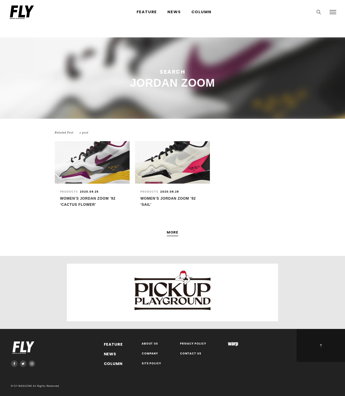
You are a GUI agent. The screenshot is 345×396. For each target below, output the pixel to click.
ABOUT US (150, 343)
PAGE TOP (321, 345)
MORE (172, 232)
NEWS (174, 12)
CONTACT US (191, 353)
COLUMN (201, 12)
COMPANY (150, 353)
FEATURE (147, 12)
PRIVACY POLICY (193, 343)
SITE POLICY (151, 363)
